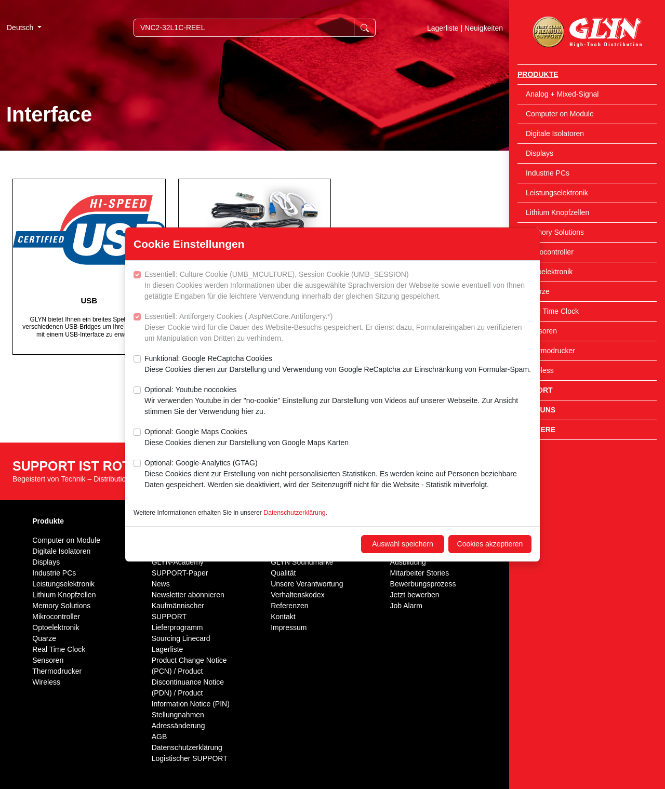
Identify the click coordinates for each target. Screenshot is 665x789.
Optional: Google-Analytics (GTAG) (337, 474)
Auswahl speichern (402, 544)
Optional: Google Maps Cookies (246, 437)
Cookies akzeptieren (490, 544)
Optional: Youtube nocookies (337, 401)
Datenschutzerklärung (294, 512)
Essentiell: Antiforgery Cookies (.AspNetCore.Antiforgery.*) (337, 328)
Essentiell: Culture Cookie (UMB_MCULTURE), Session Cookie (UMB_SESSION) (337, 286)
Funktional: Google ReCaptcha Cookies (337, 364)
